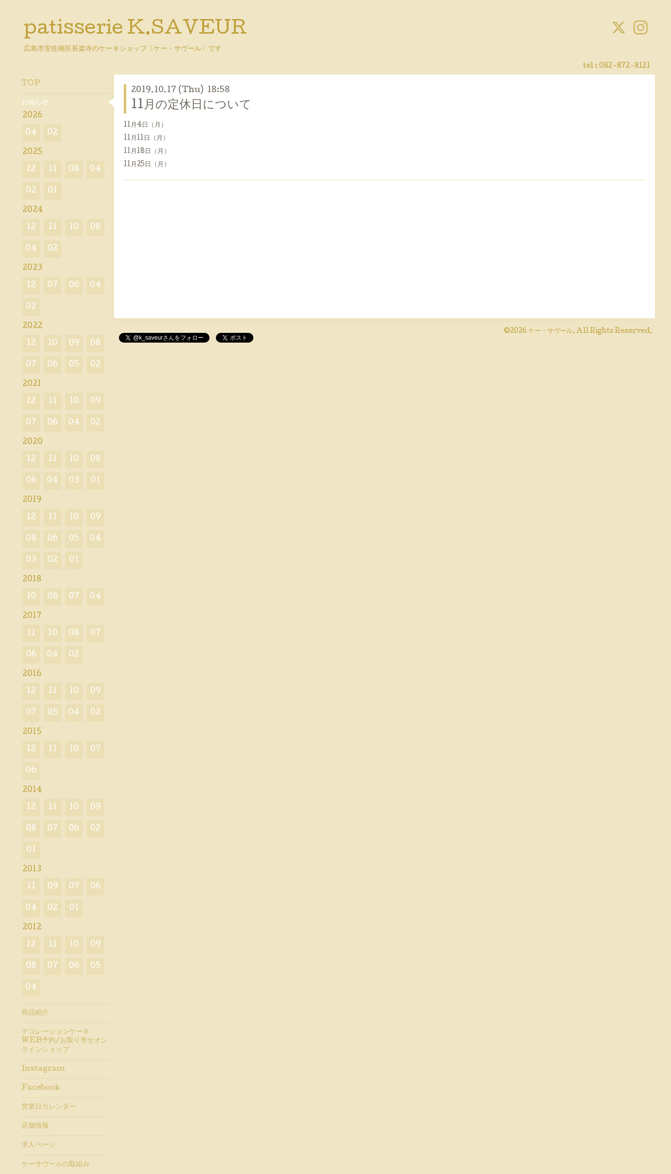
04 (31, 133)
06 (74, 285)
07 (52, 285)
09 (74, 343)
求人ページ (38, 1145)
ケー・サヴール (550, 331)
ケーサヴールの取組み (55, 1165)
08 (74, 169)
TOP (30, 84)
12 (31, 169)
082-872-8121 (624, 66)
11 (52, 169)
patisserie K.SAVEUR (135, 29)
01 (53, 191)
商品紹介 (35, 1013)
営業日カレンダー (48, 1107)
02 (52, 133)
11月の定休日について (191, 105)
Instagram (43, 1069)
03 (74, 481)
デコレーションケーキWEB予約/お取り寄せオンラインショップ (64, 1041)
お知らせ (35, 103)
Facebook (40, 1088)
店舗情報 (35, 1126)
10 (74, 227)
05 (74, 365)
